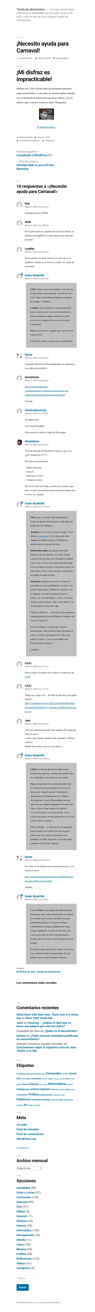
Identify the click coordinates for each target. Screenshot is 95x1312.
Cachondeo (24, 1197)
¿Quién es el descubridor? (61, 1031)
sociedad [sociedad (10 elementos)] (35, 1099)
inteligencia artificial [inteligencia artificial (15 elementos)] (28, 1089)
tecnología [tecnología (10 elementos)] (45, 1099)
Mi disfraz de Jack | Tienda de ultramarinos (39, 971)
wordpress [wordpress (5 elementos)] (20, 1105)
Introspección (34, 140)
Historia (22, 1221)
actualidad (23, 140)
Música (21, 1249)
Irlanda (21, 1239)
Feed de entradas (28, 1129)
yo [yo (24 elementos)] (25, 1104)
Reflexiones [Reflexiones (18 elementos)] (24, 1099)
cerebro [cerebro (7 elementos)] (65, 1074)
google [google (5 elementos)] (19, 1084)
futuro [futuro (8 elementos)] (67, 1079)
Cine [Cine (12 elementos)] (19, 1078)
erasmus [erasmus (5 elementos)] (44, 1079)
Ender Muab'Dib (25, 58)
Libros (21, 1244)
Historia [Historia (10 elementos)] (25, 1084)
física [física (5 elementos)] (72, 1079)
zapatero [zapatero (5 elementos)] (30, 1105)
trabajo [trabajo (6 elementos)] (60, 1100)
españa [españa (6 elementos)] (50, 1079)
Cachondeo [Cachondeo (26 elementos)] (53, 1073)
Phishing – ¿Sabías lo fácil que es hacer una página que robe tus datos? (44, 1024)
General (22, 1216)
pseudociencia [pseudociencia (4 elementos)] (57, 1095)
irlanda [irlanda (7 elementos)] (52, 1089)
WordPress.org (26, 1138)
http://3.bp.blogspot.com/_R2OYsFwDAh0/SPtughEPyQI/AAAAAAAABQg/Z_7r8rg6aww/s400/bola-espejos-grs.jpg (51, 707)
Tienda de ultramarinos (31, 9)
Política (21, 1254)
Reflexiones (24, 1258)
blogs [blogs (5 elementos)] (43, 1074)
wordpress (23, 1268)
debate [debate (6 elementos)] (28, 1079)
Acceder (22, 1124)
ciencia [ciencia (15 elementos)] (73, 1073)
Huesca (21, 1225)
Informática (24, 1230)
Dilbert (21, 1211)
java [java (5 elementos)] (57, 1089)
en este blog (42, 536)
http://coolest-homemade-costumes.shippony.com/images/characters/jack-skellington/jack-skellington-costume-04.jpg (47, 390)
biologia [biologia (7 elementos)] (38, 1074)
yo (54, 140)
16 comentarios (62, 58)
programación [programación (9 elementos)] (46, 1095)
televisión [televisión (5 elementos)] (54, 1100)
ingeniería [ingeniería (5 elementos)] (69, 1084)
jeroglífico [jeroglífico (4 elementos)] (62, 1089)
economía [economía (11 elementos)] (36, 1078)
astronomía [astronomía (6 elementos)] (30, 1074)
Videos (21, 1263)
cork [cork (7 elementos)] (23, 1079)
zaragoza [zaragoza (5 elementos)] (37, 1105)
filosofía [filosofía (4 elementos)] (62, 1079)
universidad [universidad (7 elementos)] (68, 1100)
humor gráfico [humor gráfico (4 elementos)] (43, 1084)
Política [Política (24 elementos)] (34, 1094)
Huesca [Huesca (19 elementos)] (34, 1084)
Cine (19, 1206)
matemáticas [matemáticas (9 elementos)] (22, 1095)
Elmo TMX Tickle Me (39, 1018)
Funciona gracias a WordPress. (48, 1302)
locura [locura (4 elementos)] (73, 1089)
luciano (21, 1035)
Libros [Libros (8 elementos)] (68, 1089)
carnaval (48, 140)
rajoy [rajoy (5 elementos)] (63, 1095)
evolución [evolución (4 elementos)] (56, 1079)
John (20, 1022)
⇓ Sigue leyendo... (46, 127)
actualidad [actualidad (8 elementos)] (21, 1074)
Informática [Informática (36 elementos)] (57, 1084)
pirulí (27, 676)
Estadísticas (23, 1147)
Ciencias (22, 1202)
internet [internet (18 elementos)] (45, 1089)
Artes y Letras (26, 1192)
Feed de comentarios (30, 1134)
